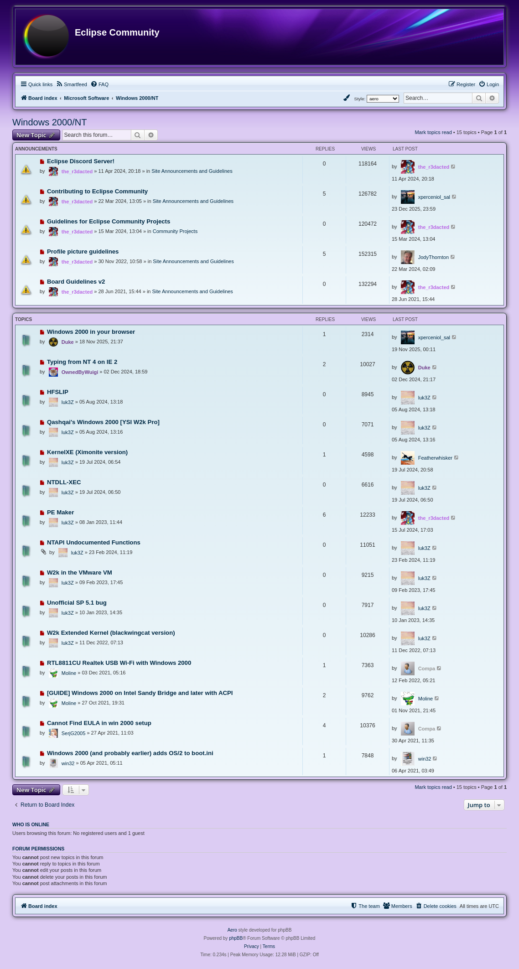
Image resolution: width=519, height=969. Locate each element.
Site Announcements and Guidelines (191, 171)
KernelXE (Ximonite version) (87, 452)
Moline (69, 673)
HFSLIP (57, 392)
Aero (232, 930)
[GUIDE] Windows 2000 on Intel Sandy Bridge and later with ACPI (140, 692)
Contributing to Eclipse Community (97, 191)
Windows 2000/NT (49, 122)
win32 (68, 763)
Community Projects (175, 231)
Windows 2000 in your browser (91, 331)
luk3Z (68, 402)
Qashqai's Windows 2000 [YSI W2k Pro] (103, 422)
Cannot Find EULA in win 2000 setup (99, 723)
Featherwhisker (435, 458)
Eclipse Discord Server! (80, 161)
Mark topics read (433, 132)
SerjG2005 (74, 733)
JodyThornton (433, 257)
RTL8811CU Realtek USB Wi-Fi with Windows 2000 (119, 662)
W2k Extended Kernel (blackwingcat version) (111, 632)
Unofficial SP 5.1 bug (77, 602)
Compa (426, 668)
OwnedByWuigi (80, 372)
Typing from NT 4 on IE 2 (82, 361)
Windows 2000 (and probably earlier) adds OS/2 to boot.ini (130, 753)
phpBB (236, 938)
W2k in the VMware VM (79, 572)
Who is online (30, 824)
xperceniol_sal (434, 197)
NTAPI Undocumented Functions (93, 542)
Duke (68, 342)
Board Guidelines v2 (76, 281)
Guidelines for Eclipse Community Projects (108, 221)
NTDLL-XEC (64, 482)
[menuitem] (71, 84)
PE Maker (60, 512)
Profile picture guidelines (83, 251)
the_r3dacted (77, 171)
